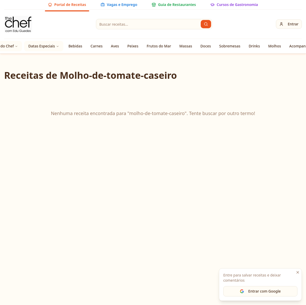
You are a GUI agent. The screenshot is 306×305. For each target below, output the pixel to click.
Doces (205, 46)
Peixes (132, 46)
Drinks (254, 46)
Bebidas (75, 46)
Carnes (96, 46)
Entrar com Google (260, 291)
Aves (115, 46)
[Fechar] (298, 272)
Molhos (274, 46)
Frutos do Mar (159, 46)
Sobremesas (229, 46)
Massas (185, 46)
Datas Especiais (43, 46)
